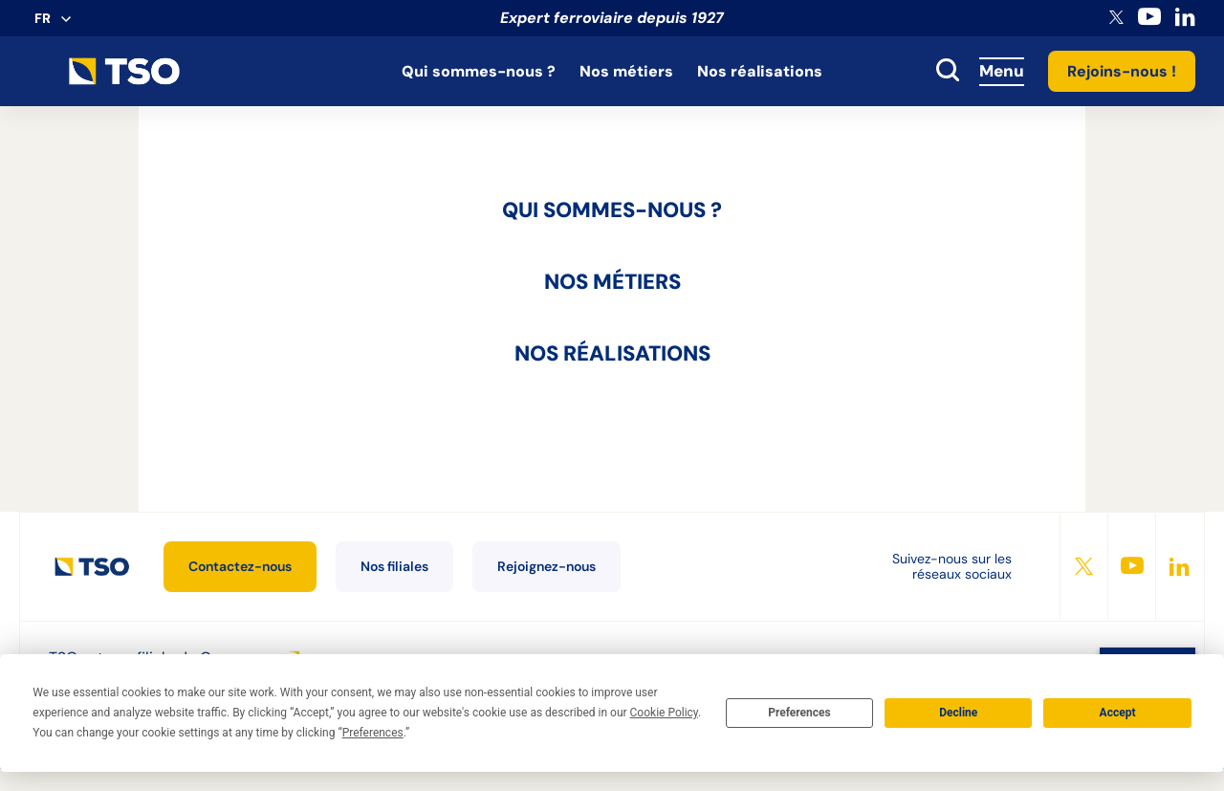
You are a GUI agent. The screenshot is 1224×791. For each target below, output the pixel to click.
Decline (958, 712)
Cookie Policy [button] (664, 712)
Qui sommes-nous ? (479, 71)
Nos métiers (626, 71)
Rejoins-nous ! (1121, 71)
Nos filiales (394, 566)
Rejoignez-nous (546, 566)
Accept (1118, 712)
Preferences (799, 712)
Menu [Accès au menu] (1001, 70)
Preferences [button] (373, 732)
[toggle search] (947, 71)
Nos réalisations (759, 71)
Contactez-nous (240, 566)
